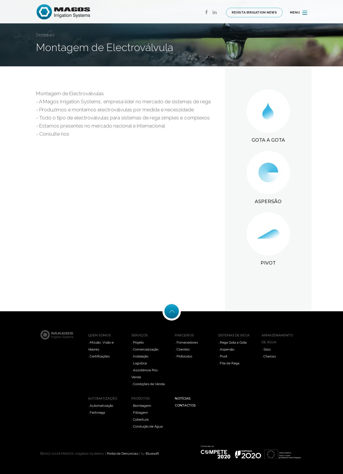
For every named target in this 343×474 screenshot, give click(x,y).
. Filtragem (139, 413)
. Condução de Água (147, 426)
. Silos (266, 349)
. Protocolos (183, 356)
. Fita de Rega (228, 363)
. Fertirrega (96, 413)
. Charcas (269, 356)
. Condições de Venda (148, 384)
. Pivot (222, 356)
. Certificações (99, 356)
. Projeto (137, 342)
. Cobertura (140, 419)
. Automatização (100, 406)
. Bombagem (141, 406)
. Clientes (182, 349)
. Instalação (139, 356)
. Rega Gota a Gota (232, 342)
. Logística (139, 363)
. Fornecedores (186, 342)
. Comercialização (144, 349)
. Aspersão (226, 349)
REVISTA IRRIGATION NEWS (254, 12)
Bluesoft (152, 453)
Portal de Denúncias (122, 453)
